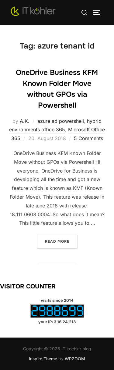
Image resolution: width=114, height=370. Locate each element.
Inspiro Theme (43, 358)
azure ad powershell (60, 121)
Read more (61, 241)
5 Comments (88, 138)
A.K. (24, 121)
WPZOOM (75, 358)
